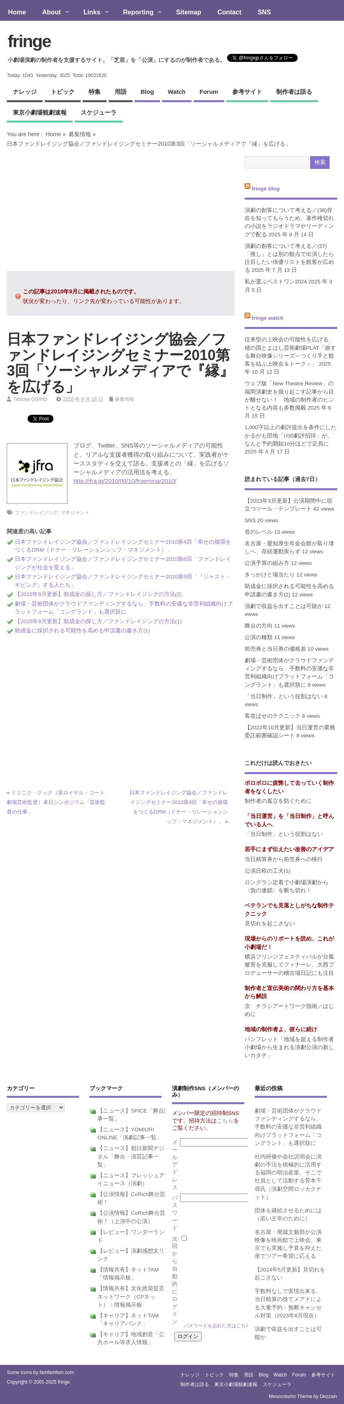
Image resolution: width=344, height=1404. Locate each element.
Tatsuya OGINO (30, 399)
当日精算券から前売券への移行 (284, 859)
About (51, 12)
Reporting (138, 12)
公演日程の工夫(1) (268, 871)
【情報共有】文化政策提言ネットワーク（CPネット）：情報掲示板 (130, 1296)
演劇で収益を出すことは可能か (284, 606)
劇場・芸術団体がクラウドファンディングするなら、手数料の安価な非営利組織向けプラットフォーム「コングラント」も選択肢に (288, 1127)
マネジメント (75, 512)
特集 (95, 91)
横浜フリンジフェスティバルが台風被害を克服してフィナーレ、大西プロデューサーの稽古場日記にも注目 (289, 965)
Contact (229, 12)
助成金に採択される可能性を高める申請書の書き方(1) (82, 631)
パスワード (175, 1213)
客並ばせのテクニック (273, 716)
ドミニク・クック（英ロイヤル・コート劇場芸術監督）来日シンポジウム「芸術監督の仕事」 (56, 802)
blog (147, 91)
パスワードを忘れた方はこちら (217, 1326)
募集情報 (80, 134)
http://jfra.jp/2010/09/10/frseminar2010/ (124, 480)
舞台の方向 (259, 626)
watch (177, 91)
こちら (225, 1121)
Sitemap (188, 12)
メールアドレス (175, 1164)
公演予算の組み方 (267, 563)
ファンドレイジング (36, 512)
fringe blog (266, 189)
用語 (121, 91)
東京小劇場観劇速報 (40, 112)
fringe (29, 41)
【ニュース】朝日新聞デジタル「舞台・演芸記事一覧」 (130, 1156)
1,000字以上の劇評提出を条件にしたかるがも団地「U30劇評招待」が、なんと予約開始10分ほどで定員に (290, 435)
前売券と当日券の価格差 (275, 649)
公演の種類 (259, 637)
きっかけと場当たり (270, 575)
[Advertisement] (121, 209)
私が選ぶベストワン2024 (276, 282)
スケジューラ (99, 112)
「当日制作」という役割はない (284, 696)
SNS (264, 12)
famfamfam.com (57, 1372)
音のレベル (259, 532)
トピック (63, 91)
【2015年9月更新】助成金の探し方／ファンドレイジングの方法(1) (98, 621)
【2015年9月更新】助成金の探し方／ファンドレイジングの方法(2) (98, 594)
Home (17, 12)
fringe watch (268, 318)
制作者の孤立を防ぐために (278, 801)
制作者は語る (294, 91)
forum (209, 91)
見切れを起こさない (270, 924)
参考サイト (247, 91)
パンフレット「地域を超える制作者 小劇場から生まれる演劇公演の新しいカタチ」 (292, 1047)
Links (92, 12)
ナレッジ (25, 91)
